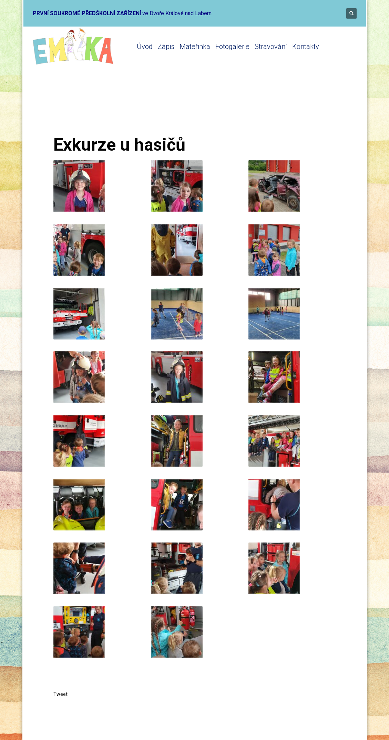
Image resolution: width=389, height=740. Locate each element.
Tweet (60, 694)
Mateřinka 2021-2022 (140, 108)
